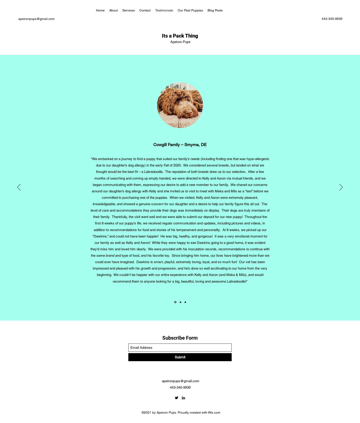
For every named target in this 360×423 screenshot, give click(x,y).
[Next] (341, 187)
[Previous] (19, 187)
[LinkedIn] (183, 398)
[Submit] (180, 357)
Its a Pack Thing (180, 36)
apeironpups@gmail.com (36, 19)
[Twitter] (176, 398)
